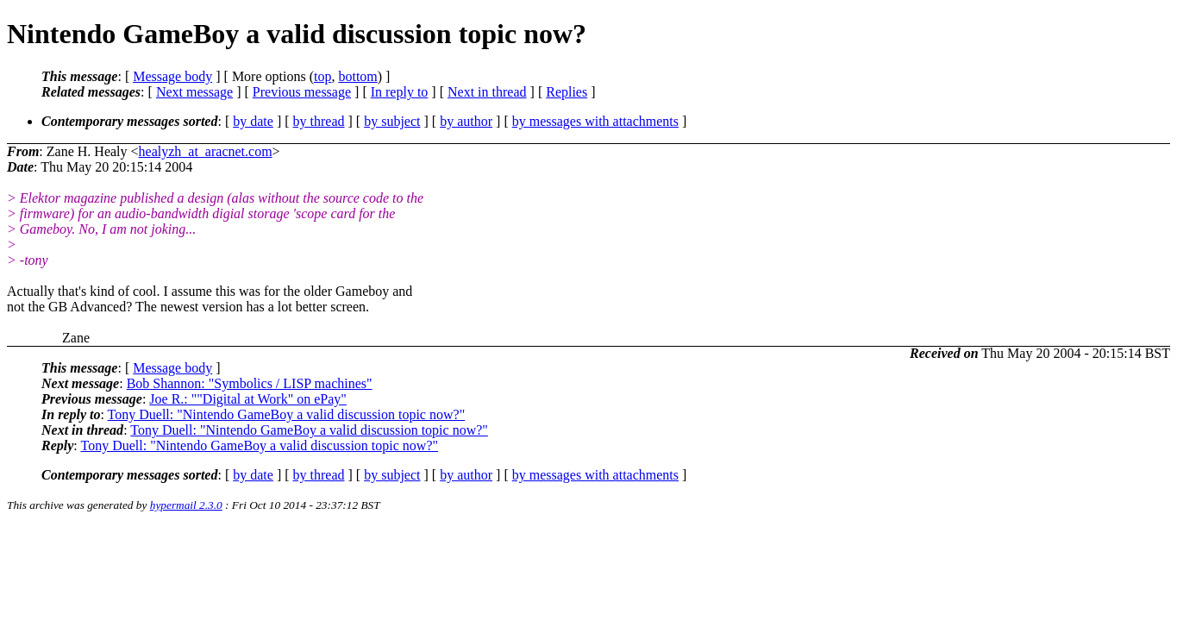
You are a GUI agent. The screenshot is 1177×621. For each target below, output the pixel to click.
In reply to (400, 92)
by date (253, 121)
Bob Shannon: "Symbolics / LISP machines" (250, 383)
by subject (392, 121)
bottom (357, 76)
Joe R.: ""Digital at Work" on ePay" (248, 399)
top (322, 76)
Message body (172, 76)
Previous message (302, 92)
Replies (566, 92)
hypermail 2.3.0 (186, 505)
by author (466, 121)
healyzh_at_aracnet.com (205, 151)
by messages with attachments (595, 121)
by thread (319, 121)
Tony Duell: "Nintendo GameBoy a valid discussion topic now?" (287, 414)
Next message (194, 92)
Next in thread (487, 92)
